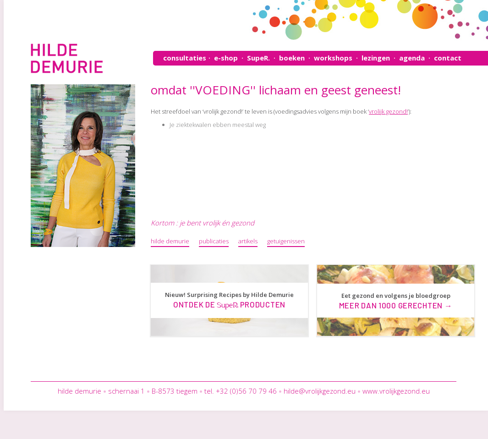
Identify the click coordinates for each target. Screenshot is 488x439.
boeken (292, 57)
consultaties (184, 57)
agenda (412, 57)
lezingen (376, 57)
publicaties (214, 241)
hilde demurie (170, 241)
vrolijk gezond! (388, 111)
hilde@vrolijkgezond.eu (320, 390)
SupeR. (258, 57)
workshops (333, 57)
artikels (248, 241)
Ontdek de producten (229, 304)
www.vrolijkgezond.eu (396, 390)
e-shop (226, 57)
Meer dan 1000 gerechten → (396, 305)
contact (447, 57)
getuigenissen (286, 241)
